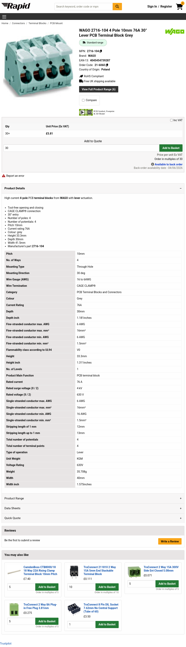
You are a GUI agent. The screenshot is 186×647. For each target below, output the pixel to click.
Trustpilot (5, 643)
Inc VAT (176, 120)
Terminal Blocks (38, 23)
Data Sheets (12, 508)
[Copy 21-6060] (107, 65)
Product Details (14, 188)
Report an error (13, 175)
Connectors (18, 23)
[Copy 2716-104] (101, 51)
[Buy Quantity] (81, 147)
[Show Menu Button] (4, 16)
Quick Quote (12, 518)
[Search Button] (117, 6)
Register (166, 6)
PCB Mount (56, 23)
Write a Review (170, 541)
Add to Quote (93, 141)
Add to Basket (170, 148)
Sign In (152, 6)
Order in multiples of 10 (106, 592)
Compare (89, 100)
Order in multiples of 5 (47, 592)
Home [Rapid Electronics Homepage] (5, 23)
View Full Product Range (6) (99, 89)
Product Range (14, 498)
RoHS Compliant (91, 76)
